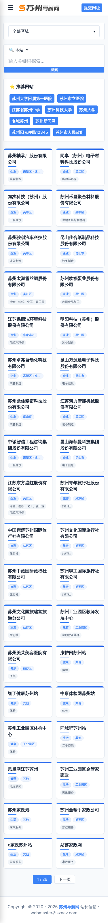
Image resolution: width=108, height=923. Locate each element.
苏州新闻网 (45, 120)
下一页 (65, 879)
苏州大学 (87, 109)
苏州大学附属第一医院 (32, 98)
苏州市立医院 (72, 98)
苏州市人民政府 (70, 132)
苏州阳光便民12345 (30, 132)
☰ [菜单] (11, 8)
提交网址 (92, 7)
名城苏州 (20, 120)
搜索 (54, 70)
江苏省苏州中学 (26, 109)
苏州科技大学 (60, 109)
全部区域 (54, 31)
